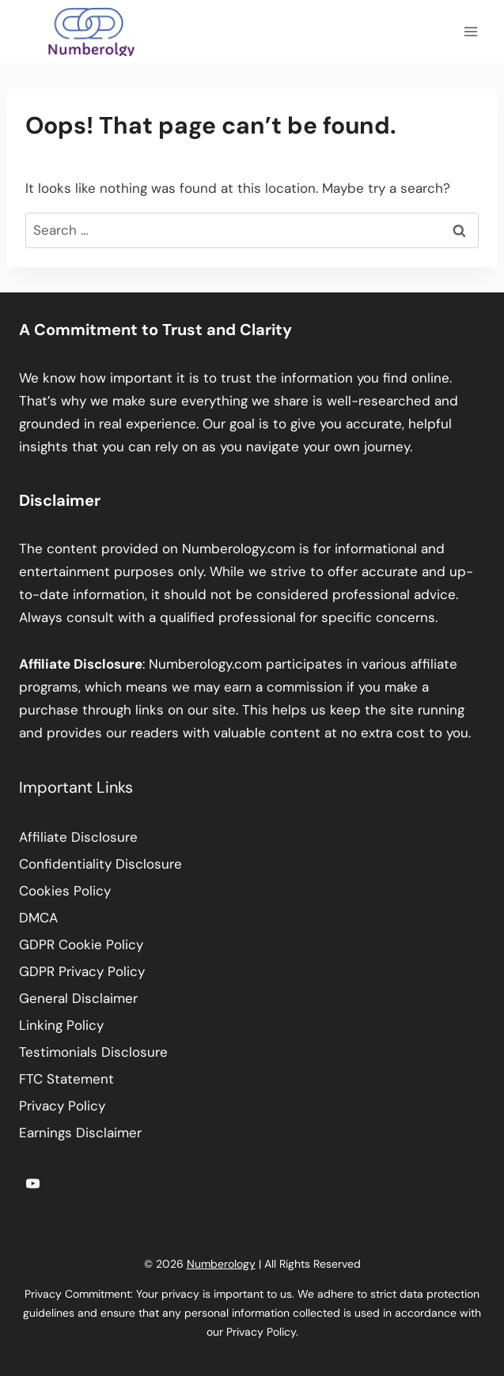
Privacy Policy (62, 1105)
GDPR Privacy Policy (82, 971)
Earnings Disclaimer (80, 1132)
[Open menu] (470, 31)
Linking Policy (61, 1025)
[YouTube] (32, 1183)
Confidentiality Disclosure (100, 864)
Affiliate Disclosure (78, 837)
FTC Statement (66, 1079)
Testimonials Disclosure (93, 1052)
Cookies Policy (65, 890)
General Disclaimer (78, 998)
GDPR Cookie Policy (81, 944)
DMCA (38, 917)
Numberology (221, 1264)
